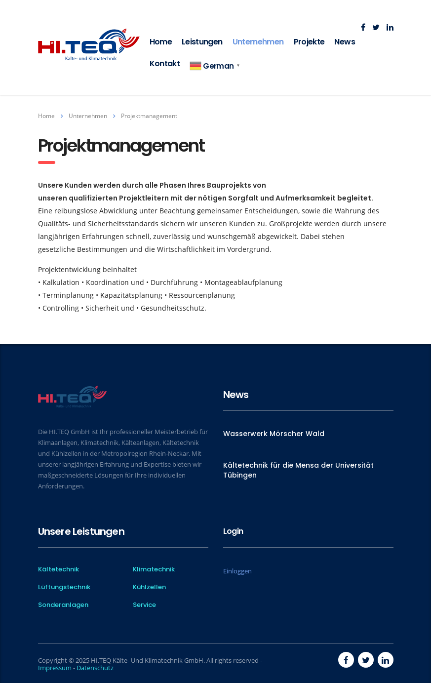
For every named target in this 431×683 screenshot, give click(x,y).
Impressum (55, 667)
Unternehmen (258, 41)
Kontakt (165, 63)
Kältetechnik (58, 569)
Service (144, 605)
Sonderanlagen (63, 605)
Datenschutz (95, 667)
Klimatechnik (154, 569)
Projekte (309, 41)
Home (161, 41)
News (344, 41)
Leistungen (202, 41)
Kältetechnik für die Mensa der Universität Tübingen (298, 470)
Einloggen (237, 570)
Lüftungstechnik (64, 587)
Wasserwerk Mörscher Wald (273, 434)
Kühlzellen (149, 587)
